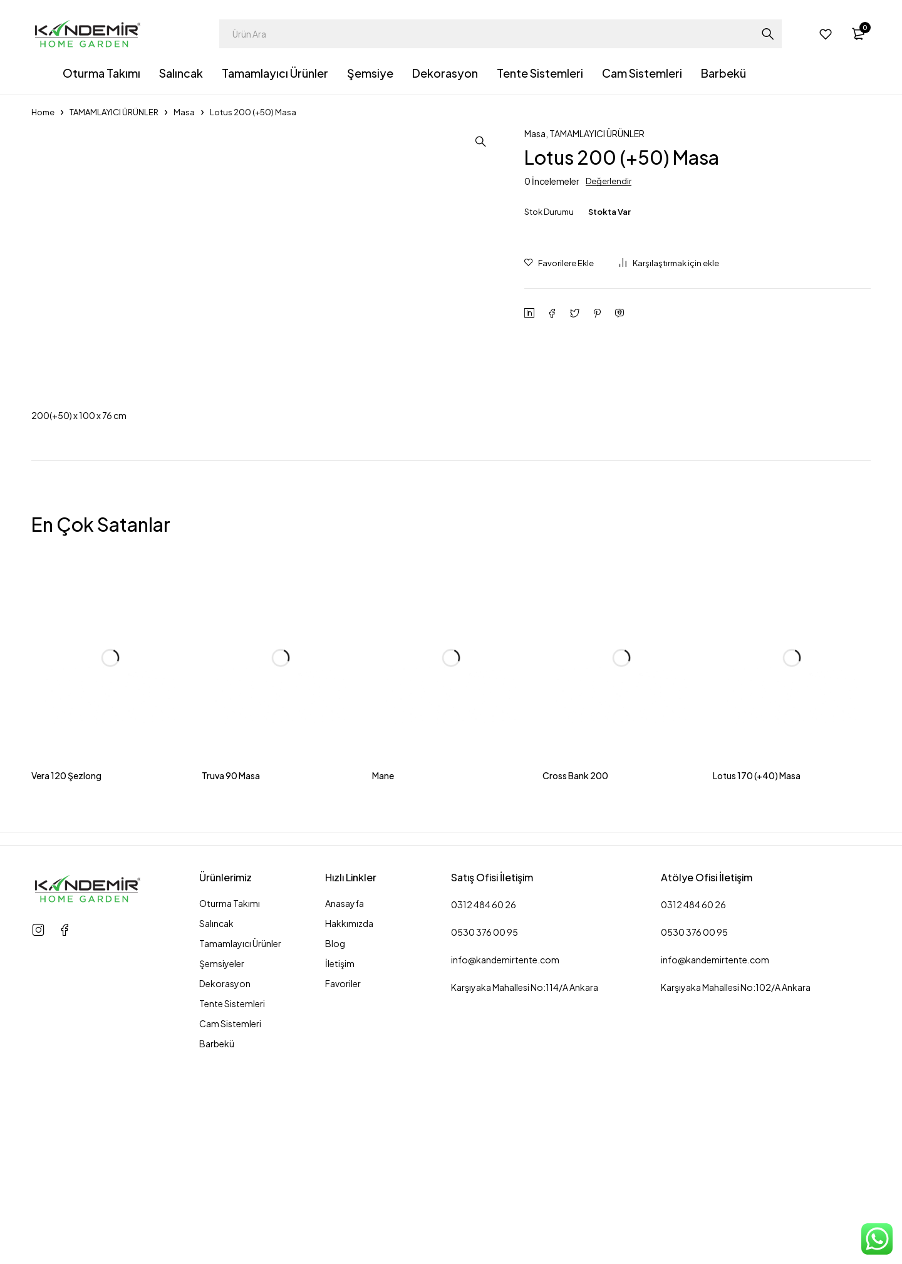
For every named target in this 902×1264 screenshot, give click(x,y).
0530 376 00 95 (484, 1146)
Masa (184, 112)
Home (42, 112)
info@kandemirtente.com (505, 1173)
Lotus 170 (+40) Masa (757, 989)
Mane (383, 989)
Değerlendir (608, 181)
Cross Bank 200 (575, 989)
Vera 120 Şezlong (66, 989)
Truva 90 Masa (231, 989)
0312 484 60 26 (483, 1118)
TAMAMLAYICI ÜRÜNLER (114, 112)
